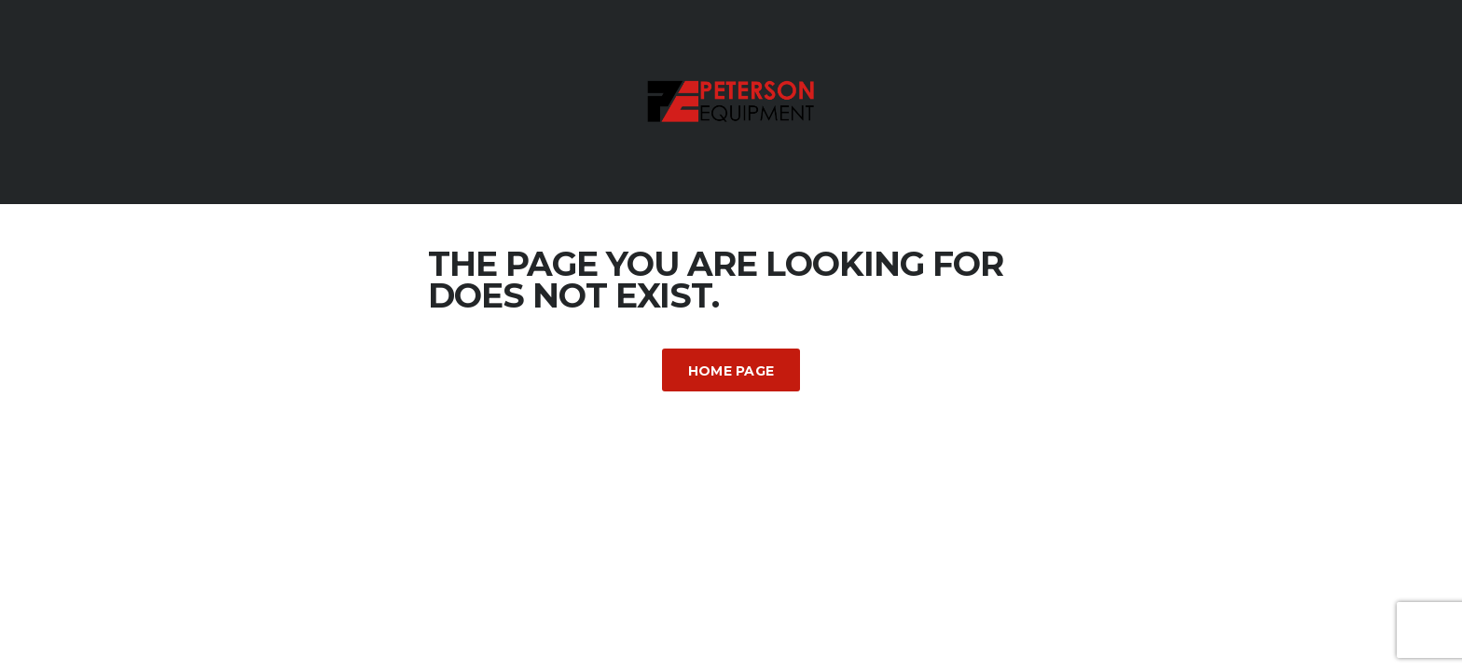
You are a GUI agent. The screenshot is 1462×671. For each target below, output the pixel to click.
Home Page (731, 371)
